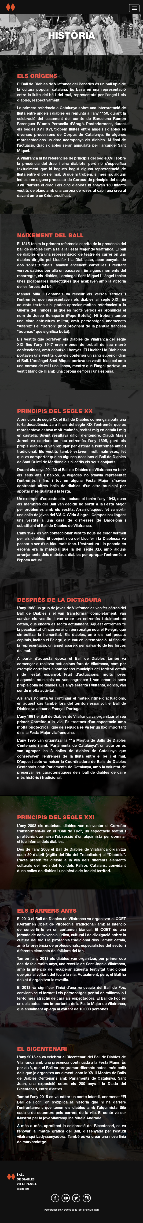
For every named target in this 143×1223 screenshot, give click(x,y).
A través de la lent (72, 1209)
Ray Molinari (91, 1209)
